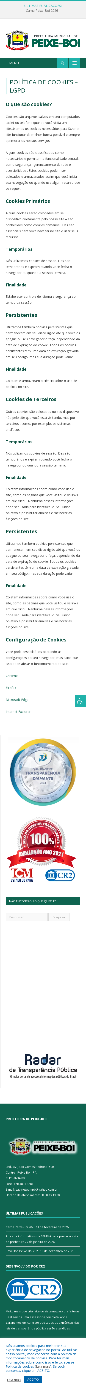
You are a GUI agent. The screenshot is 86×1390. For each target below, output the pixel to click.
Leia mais (43, 1366)
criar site (34, 1311)
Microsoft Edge (17, 699)
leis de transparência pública (26, 1328)
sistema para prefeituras (62, 1311)
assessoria (37, 1317)
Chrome (12, 675)
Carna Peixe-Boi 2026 (42, 11)
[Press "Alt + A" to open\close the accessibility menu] (80, 701)
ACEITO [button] (33, 1379)
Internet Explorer (18, 711)
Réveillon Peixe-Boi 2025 (22, 1251)
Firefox (11, 687)
